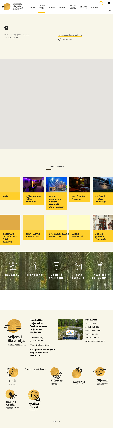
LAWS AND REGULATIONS (95, 341)
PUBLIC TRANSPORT (93, 331)
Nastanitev (62, 7)
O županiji (32, 7)
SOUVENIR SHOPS (92, 327)
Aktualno (52, 7)
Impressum (56, 421)
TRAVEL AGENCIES (92, 323)
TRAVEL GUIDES (91, 334)
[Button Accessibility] (110, 14)
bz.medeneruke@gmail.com (70, 35)
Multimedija (94, 7)
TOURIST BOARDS (92, 338)
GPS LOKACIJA (65, 39)
